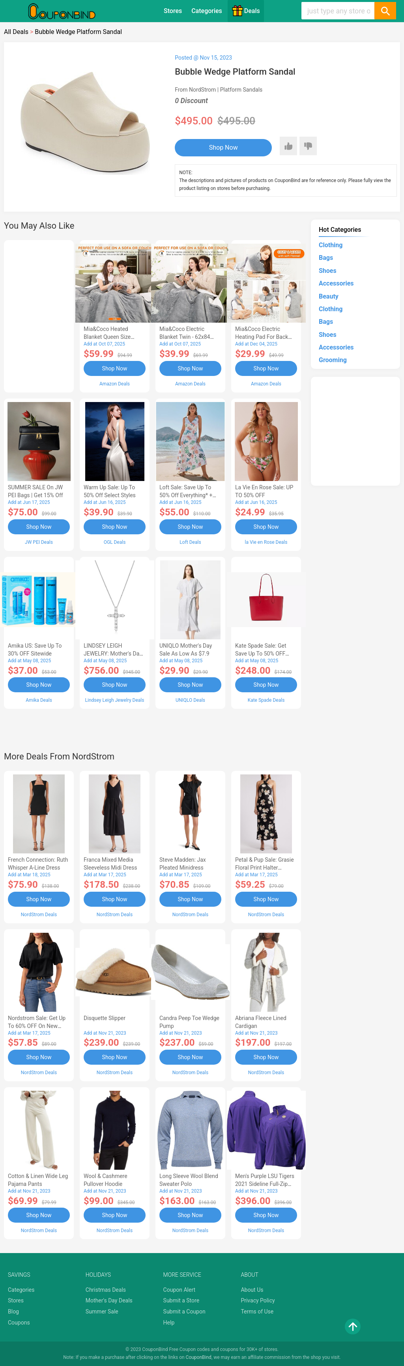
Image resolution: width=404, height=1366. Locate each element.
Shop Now (223, 147)
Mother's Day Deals (109, 1300)
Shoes (328, 270)
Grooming (333, 360)
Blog (13, 1311)
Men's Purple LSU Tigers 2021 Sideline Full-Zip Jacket (264, 1184)
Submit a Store (181, 1300)
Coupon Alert (179, 1290)
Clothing (330, 245)
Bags (326, 257)
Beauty (329, 296)
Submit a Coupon (184, 1311)
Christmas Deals (106, 1290)
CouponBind (198, 1357)
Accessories (336, 283)
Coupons (19, 1322)
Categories (206, 11)
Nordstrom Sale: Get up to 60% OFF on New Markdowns (36, 1026)
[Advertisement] (39, 315)
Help (169, 1322)
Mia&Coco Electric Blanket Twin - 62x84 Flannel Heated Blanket (187, 337)
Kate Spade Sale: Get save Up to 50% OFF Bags (260, 654)
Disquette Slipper (104, 1018)
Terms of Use (257, 1311)
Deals (246, 11)
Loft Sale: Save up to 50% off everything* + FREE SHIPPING (185, 495)
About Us (252, 1290)
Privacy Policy (258, 1300)
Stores (173, 11)
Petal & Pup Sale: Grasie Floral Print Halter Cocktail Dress (264, 868)
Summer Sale (102, 1311)
